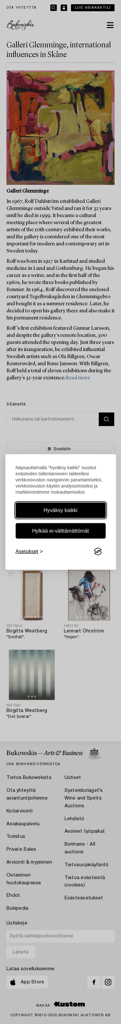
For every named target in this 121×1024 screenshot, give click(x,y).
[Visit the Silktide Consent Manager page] (98, 551)
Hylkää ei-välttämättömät (60, 531)
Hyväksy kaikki (60, 510)
